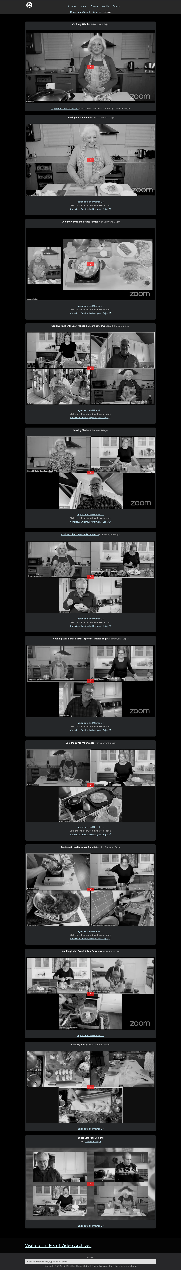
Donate (116, 6)
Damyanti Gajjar (93, 1141)
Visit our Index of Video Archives (58, 1245)
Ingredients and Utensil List (64, 108)
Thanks (94, 6)
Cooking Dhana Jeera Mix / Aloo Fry (80, 534)
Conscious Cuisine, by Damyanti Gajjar (111, 108)
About (84, 6)
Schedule (72, 6)
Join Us (105, 6)
